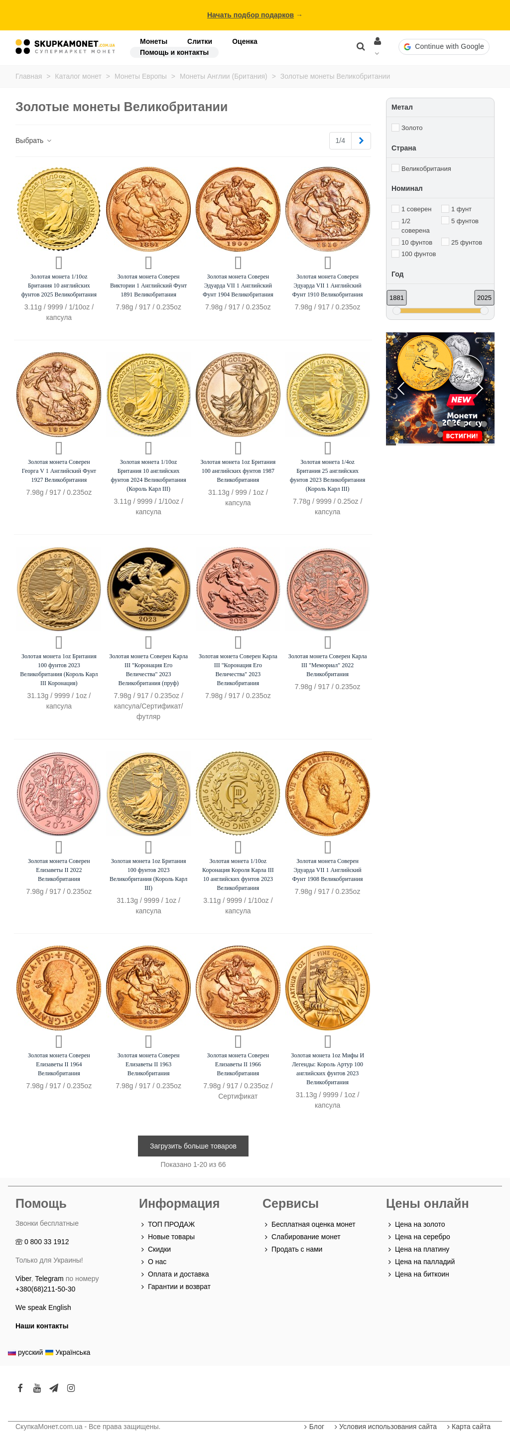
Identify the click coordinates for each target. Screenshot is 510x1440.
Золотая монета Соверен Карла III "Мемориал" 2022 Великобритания (327, 665)
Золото (412, 128)
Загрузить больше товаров (193, 1146)
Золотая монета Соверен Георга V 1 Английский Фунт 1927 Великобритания (59, 470)
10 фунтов (416, 242)
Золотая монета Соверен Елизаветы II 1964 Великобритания (59, 1064)
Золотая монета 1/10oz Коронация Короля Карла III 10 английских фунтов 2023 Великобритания (238, 874)
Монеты (153, 41)
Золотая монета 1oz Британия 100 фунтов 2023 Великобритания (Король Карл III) (148, 874)
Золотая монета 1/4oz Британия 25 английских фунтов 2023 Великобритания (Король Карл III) (327, 475)
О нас (152, 1262)
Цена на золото (415, 1224)
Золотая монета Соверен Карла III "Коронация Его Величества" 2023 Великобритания (238, 670)
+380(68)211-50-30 (45, 1289)
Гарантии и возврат (175, 1287)
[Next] (361, 141)
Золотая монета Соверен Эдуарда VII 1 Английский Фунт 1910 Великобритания (327, 285)
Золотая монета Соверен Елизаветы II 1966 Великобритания (238, 1064)
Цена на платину (417, 1249)
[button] (444, 47)
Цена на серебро (418, 1237)
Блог (313, 1427)
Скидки (155, 1249)
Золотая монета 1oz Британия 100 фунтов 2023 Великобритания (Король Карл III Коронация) (59, 670)
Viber (23, 1279)
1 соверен (416, 209)
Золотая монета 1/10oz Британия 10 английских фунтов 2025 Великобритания (59, 285)
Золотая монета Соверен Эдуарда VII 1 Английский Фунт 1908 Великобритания (327, 870)
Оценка (244, 41)
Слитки (199, 41)
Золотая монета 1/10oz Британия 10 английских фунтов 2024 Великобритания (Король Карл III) (148, 475)
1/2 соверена (415, 226)
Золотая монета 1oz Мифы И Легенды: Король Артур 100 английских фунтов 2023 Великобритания (327, 1069)
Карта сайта (468, 1427)
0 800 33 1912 (46, 1242)
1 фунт (461, 209)
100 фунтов (418, 254)
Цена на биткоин (417, 1274)
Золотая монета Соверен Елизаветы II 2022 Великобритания (59, 870)
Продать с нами (292, 1249)
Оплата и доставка (174, 1274)
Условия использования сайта (384, 1427)
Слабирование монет (301, 1237)
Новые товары (167, 1237)
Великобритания (426, 168)
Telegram (49, 1279)
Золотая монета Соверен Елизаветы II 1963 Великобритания (149, 1064)
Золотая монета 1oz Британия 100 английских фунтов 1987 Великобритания (238, 470)
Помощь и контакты (174, 52)
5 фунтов (465, 221)
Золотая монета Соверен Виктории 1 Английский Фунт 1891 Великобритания (148, 285)
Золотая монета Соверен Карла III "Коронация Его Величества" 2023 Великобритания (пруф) (148, 670)
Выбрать (33, 140)
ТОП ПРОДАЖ (167, 1224)
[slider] (396, 310)
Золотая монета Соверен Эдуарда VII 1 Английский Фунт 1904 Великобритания (238, 285)
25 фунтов (466, 242)
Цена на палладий (420, 1262)
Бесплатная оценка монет (309, 1224)
